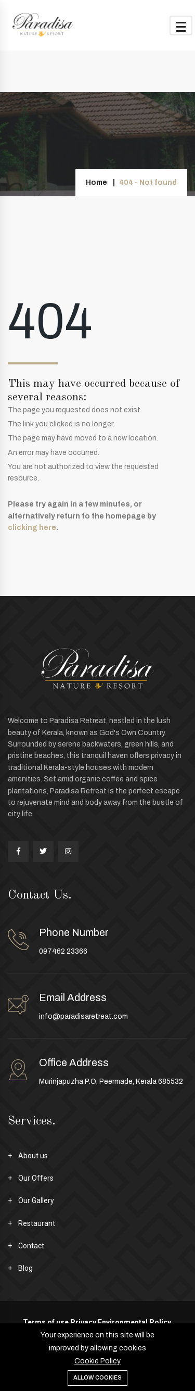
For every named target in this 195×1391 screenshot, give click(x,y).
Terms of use (46, 1322)
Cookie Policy (97, 1361)
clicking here (32, 528)
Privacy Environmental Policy (120, 1322)
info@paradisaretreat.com (83, 1016)
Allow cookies (97, 1377)
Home (96, 182)
